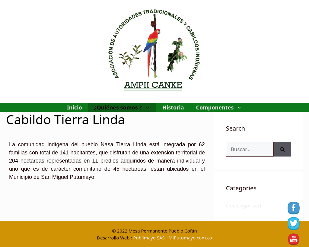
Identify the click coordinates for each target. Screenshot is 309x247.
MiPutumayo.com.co (190, 238)
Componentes (222, 107)
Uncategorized (243, 205)
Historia (173, 107)
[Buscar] (282, 149)
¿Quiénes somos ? (125, 107)
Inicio (74, 107)
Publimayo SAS (148, 238)
